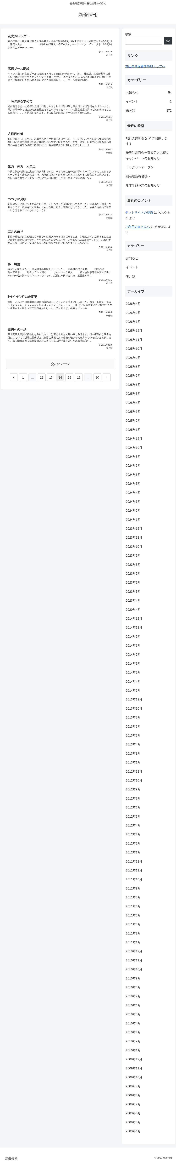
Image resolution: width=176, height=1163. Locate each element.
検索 (128, 34)
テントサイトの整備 (139, 212)
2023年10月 (134, 546)
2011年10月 (134, 879)
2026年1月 (133, 321)
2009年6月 (133, 1113)
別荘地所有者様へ (138, 176)
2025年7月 (133, 375)
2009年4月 (133, 1131)
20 (97, 379)
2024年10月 (134, 447)
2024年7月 (133, 465)
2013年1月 (133, 762)
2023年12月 (134, 528)
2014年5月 (133, 672)
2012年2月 (133, 843)
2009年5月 (133, 1122)
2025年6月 (133, 384)
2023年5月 (133, 591)
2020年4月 (133, 609)
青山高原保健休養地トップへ (145, 66)
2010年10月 (134, 969)
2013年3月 (133, 753)
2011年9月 (133, 888)
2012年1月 (133, 852)
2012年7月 (133, 798)
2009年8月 (133, 1095)
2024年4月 (133, 492)
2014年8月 (133, 645)
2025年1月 (133, 429)
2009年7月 (133, 1104)
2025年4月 (133, 402)
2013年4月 (133, 744)
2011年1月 (133, 942)
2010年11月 (134, 960)
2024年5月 (133, 483)
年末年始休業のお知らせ (143, 185)
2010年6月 (133, 1005)
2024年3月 (133, 501)
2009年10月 (134, 1077)
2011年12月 (134, 861)
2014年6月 (133, 663)
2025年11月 (134, 339)
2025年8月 (133, 366)
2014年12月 (134, 618)
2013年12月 (134, 699)
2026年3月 (133, 313)
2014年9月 (133, 636)
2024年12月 (134, 438)
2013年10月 (134, 708)
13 (51, 379)
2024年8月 (133, 456)
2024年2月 (133, 510)
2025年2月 (133, 420)
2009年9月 (133, 1086)
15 (69, 379)
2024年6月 (133, 474)
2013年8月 (133, 717)
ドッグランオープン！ (141, 167)
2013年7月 (133, 726)
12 (41, 379)
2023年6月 (133, 582)
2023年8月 (133, 564)
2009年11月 (134, 1068)
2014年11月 (134, 627)
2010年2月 (133, 1041)
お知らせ (149, 92)
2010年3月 (133, 1032)
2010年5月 (133, 1014)
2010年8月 (133, 987)
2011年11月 (134, 870)
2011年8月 (133, 897)
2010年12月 (134, 951)
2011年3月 (133, 933)
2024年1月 (133, 519)
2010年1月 (133, 1050)
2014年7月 (133, 654)
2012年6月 (133, 807)
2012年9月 (133, 789)
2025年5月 (133, 393)
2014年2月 (133, 690)
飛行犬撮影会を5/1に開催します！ (146, 140)
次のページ (60, 366)
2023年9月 (133, 555)
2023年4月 (133, 600)
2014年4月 (133, 681)
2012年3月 (133, 834)
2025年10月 (134, 348)
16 (78, 379)
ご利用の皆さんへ (137, 227)
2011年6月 (133, 906)
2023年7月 (133, 573)
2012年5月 (133, 816)
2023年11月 (134, 537)
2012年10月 (134, 780)
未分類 (149, 110)
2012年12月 (134, 771)
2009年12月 (134, 1059)
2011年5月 (133, 915)
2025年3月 (133, 411)
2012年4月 (133, 825)
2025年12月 (134, 330)
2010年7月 (133, 996)
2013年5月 (133, 735)
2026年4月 (133, 303)
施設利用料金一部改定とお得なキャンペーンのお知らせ (147, 155)
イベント (149, 101)
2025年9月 (133, 358)
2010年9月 (133, 978)
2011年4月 (133, 924)
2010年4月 (133, 1023)
